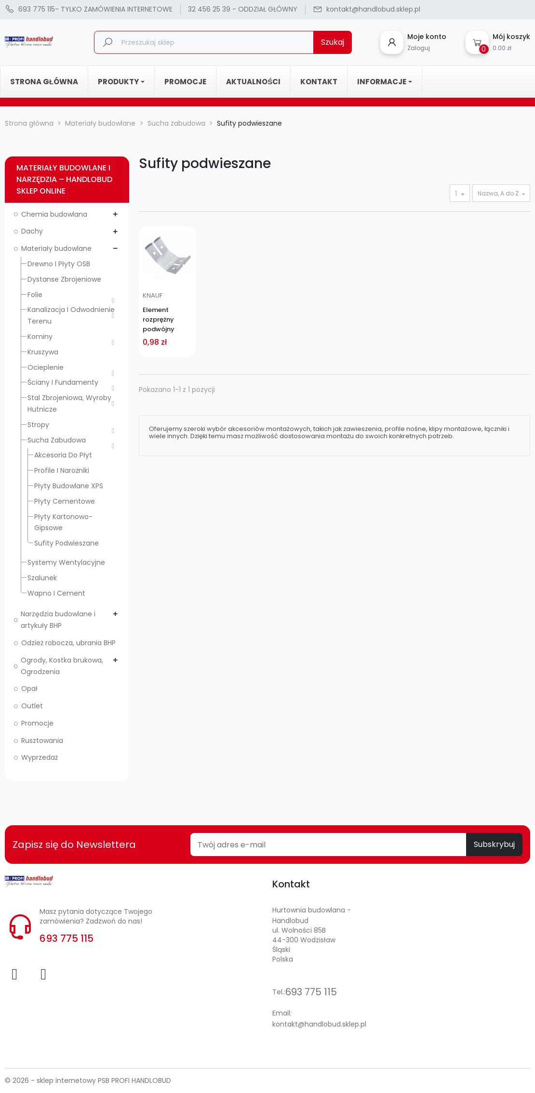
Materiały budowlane (56, 248)
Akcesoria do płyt (63, 455)
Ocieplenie (45, 367)
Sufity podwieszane (66, 543)
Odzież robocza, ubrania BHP (68, 643)
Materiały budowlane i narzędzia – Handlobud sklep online (64, 179)
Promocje (37, 723)
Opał (29, 688)
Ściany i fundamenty (62, 382)
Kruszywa (42, 352)
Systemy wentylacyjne (66, 562)
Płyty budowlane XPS (68, 486)
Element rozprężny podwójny (158, 319)
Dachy (32, 231)
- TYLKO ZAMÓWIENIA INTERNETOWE (89, 9)
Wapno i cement (56, 593)
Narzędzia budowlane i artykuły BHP (58, 619)
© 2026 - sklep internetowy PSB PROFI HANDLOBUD (88, 1080)
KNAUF (152, 295)
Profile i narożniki (61, 470)
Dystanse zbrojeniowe (64, 279)
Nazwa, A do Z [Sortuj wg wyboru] (499, 193)
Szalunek (42, 578)
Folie (34, 294)
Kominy (40, 336)
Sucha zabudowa (56, 440)
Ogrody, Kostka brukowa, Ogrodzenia (62, 666)
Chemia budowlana (54, 214)
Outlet (32, 706)
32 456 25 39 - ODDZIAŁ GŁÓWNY (242, 9)
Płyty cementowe (64, 501)
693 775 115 (67, 938)
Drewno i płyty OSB (58, 264)
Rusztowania (42, 740)
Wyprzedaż (39, 757)
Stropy (38, 424)
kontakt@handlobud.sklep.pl (319, 1024)
